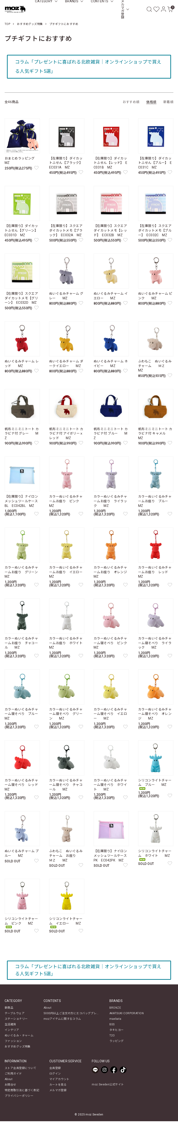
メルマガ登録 (58, 1093)
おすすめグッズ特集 (30, 24)
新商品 (9, 1010)
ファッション (13, 1043)
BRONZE (115, 1010)
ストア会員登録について (20, 1070)
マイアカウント (59, 1082)
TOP (7, 24)
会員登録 (55, 1070)
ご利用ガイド (13, 1076)
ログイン (55, 1076)
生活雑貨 (10, 1027)
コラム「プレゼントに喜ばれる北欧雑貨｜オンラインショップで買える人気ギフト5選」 (87, 67)
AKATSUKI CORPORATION (126, 1016)
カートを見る (58, 1087)
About (47, 1010)
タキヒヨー (116, 1032)
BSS (112, 1027)
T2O (112, 1038)
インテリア (12, 1032)
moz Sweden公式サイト (108, 1087)
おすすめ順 (131, 103)
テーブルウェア (15, 1016)
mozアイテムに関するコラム (62, 1021)
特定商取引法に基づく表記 (22, 1093)
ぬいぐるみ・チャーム (19, 1038)
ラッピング (116, 1043)
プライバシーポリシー (19, 1098)
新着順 (168, 103)
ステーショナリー (16, 1021)
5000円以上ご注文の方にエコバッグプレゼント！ (76, 1016)
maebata (115, 1021)
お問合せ (10, 1087)
